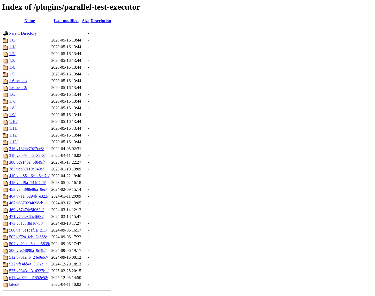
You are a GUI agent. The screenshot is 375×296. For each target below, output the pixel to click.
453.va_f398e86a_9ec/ (28, 189)
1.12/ (13, 135)
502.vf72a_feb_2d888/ (28, 237)
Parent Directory (23, 33)
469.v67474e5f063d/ (26, 210)
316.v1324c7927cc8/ (26, 148)
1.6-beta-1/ (18, 81)
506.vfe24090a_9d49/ (27, 250)
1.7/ (12, 101)
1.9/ (12, 115)
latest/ (14, 284)
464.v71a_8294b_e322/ (28, 196)
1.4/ (12, 67)
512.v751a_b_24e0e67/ (28, 257)
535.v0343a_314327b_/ (29, 271)
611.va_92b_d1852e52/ (28, 277)
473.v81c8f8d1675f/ (26, 223)
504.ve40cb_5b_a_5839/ (29, 243)
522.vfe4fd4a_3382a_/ (28, 264)
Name (29, 21)
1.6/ (12, 94)
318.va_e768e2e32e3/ (27, 155)
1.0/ (12, 40)
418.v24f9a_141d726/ (27, 182)
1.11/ (13, 128)
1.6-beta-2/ (18, 87)
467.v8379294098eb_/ (28, 203)
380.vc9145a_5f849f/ (27, 162)
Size (86, 21)
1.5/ (12, 74)
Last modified (66, 21)
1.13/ (13, 142)
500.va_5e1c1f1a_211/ (28, 230)
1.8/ (12, 108)
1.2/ (12, 53)
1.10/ (13, 121)
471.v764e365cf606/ (26, 216)
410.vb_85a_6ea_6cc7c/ (29, 176)
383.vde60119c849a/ (26, 169)
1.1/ (12, 47)
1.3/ (12, 60)
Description (100, 21)
